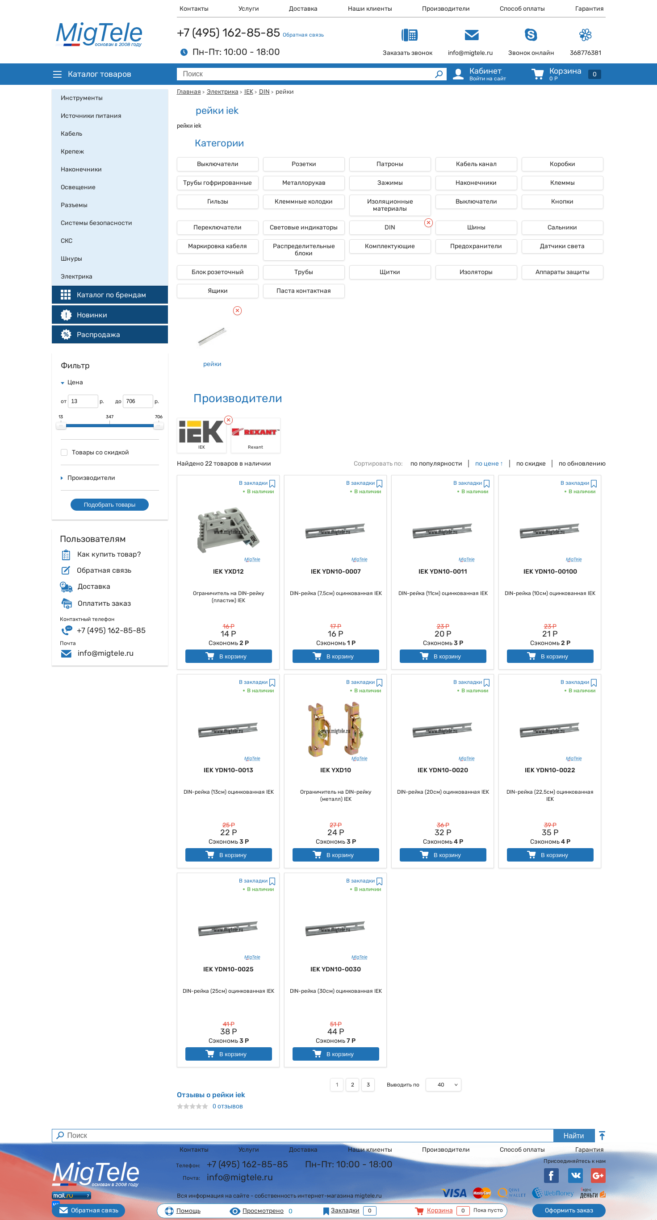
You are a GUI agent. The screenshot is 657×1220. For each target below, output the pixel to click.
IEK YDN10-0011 (442, 571)
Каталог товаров (91, 74)
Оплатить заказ (104, 603)
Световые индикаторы (304, 227)
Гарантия (589, 8)
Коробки (562, 164)
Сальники (562, 227)
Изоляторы (476, 272)
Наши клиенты (370, 8)
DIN (264, 92)
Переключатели (217, 227)
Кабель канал (476, 164)
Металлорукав (304, 183)
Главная (189, 92)
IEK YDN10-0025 (228, 969)
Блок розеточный (218, 272)
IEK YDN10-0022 (550, 770)
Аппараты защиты (563, 272)
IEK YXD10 (335, 770)
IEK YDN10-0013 (228, 770)
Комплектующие (390, 246)
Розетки (304, 164)
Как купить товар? (109, 554)
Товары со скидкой (95, 452)
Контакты (194, 8)
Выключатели (218, 164)
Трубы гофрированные (217, 183)
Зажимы (390, 183)
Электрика (223, 92)
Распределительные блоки (304, 249)
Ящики (218, 291)
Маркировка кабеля (217, 246)
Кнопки (562, 201)
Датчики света (562, 246)
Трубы (303, 272)
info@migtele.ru (106, 653)
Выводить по (403, 1085)
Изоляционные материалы (390, 205)
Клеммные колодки (304, 201)
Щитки (390, 272)
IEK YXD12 (228, 571)
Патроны (390, 164)
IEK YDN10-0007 (336, 571)
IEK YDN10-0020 (443, 770)
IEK (248, 92)
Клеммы (562, 183)
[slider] (61, 425)
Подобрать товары (110, 504)
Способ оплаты (522, 8)
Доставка (303, 8)
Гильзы (217, 201)
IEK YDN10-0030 (335, 969)
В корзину (225, 656)
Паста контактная (303, 291)
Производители (446, 8)
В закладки (253, 483)
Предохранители (476, 246)
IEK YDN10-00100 (550, 571)
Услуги (249, 8)
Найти (574, 1136)
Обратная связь (303, 35)
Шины (476, 227)
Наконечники (476, 183)
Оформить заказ (569, 1210)
